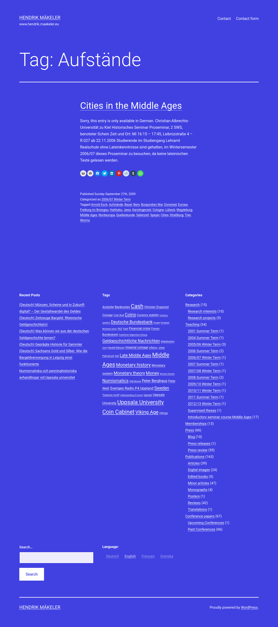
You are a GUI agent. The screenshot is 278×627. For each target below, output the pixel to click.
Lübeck (170, 210)
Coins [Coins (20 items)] (130, 314)
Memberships (196, 424)
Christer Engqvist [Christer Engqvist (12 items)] (156, 307)
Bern (136, 204)
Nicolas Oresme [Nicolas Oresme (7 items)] (167, 374)
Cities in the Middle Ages (131, 105)
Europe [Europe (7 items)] (156, 322)
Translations (197, 509)
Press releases (199, 443)
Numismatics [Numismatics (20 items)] (115, 380)
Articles (194, 463)
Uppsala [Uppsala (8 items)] (147, 395)
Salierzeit (142, 215)
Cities (165, 215)
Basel (128, 204)
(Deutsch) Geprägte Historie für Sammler (50, 344)
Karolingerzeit (141, 210)
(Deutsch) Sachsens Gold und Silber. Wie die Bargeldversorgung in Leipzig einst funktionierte (53, 357)
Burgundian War (152, 204)
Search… (26, 547)
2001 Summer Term (203, 331)
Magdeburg (184, 210)
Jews (127, 210)
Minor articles (198, 483)
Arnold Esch (99, 204)
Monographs (197, 490)
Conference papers (199, 516)
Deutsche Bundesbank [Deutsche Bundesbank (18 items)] (132, 321)
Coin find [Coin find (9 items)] (119, 315)
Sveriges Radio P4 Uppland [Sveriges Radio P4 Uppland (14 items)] (131, 388)
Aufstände (116, 204)
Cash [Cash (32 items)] (137, 306)
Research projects (202, 318)
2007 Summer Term (203, 364)
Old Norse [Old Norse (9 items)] (135, 381)
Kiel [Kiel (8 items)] (117, 356)
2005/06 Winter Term (204, 344)
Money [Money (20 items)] (152, 373)
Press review (197, 450)
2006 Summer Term (203, 351)
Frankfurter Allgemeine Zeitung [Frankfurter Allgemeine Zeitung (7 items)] (133, 335)
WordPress (249, 607)
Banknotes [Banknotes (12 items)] (122, 307)
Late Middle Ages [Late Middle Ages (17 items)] (135, 355)
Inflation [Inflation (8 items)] (153, 347)
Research (192, 305)
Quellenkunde (125, 215)
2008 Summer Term (203, 377)
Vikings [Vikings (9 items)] (163, 412)
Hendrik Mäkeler (39, 17)
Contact (224, 18)
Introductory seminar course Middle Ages (219, 417)
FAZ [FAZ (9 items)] (120, 328)
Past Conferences (201, 529)
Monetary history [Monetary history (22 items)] (133, 365)
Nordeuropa (107, 215)
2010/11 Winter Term (204, 390)
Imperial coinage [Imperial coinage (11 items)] (136, 347)
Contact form (247, 18)
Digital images (199, 470)
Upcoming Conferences (206, 523)
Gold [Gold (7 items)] (104, 348)
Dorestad (170, 204)
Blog (191, 437)
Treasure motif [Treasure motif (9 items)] (110, 394)
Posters (194, 496)
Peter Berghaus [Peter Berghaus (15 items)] (154, 381)
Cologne (158, 210)
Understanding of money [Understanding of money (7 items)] (131, 395)
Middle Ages (88, 215)
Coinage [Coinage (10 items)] (107, 315)
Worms (85, 220)
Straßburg (176, 215)
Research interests (202, 311)
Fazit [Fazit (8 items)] (125, 328)
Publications (194, 457)
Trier (188, 215)
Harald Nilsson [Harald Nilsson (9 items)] (116, 347)
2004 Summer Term (203, 338)
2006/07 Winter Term (116, 199)
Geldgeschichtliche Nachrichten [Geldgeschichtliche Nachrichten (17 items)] (131, 340)
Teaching (192, 324)
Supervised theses (202, 410)
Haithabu (116, 210)
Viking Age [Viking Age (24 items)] (146, 412)
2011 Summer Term (203, 397)
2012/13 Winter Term (204, 404)
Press (189, 430)
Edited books (198, 477)
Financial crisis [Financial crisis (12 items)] (139, 328)
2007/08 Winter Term (204, 371)
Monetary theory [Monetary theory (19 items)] (129, 373)
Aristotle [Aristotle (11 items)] (108, 307)
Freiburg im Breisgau (94, 210)
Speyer (154, 215)
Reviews (194, 503)
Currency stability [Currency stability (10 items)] (148, 315)
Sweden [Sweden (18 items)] (161, 388)
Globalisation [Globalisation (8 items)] (167, 341)
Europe (183, 204)
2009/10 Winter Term (204, 384)
